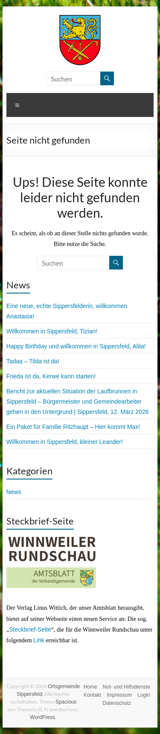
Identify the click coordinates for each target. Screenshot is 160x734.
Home (90, 687)
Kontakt (92, 695)
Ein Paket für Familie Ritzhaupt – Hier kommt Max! (73, 426)
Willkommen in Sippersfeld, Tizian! (51, 331)
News (13, 491)
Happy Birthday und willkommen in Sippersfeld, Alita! (76, 346)
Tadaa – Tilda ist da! (33, 361)
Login (143, 695)
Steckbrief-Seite (30, 629)
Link (38, 640)
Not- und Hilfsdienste (126, 687)
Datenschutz (117, 703)
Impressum (119, 695)
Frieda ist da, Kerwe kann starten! (51, 376)
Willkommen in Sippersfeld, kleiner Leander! (64, 441)
